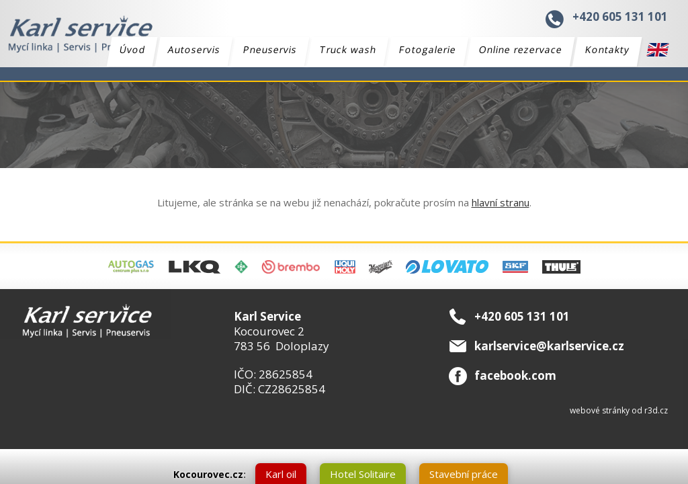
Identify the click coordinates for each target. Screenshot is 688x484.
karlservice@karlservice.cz (549, 346)
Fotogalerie (428, 49)
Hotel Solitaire (363, 474)
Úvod (132, 49)
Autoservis (194, 49)
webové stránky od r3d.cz (619, 410)
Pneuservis (270, 49)
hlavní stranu (500, 202)
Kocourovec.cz (208, 474)
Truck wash (348, 49)
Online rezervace (521, 49)
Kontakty (608, 49)
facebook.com (515, 375)
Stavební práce (463, 474)
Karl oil (280, 474)
